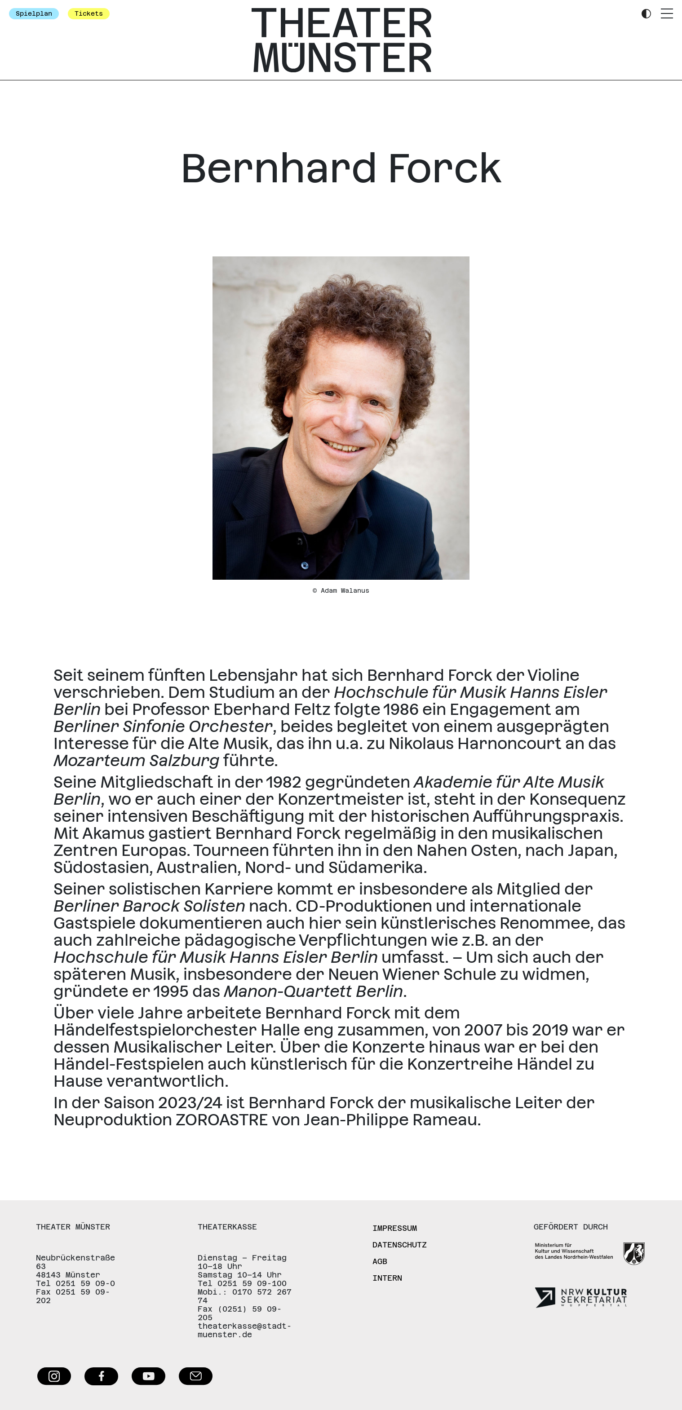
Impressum (394, 1228)
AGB (379, 1261)
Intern (387, 1277)
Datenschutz (399, 1244)
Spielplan (34, 13)
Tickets (89, 13)
